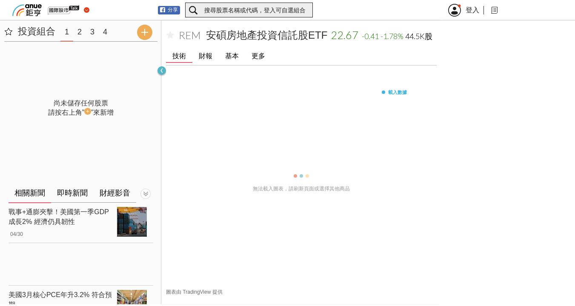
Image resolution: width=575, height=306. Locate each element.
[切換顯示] (145, 194)
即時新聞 (72, 193)
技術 (179, 56)
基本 (232, 56)
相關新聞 (29, 193)
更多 (258, 56)
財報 (205, 56)
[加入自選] (170, 35)
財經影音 (115, 193)
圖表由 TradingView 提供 (194, 292)
